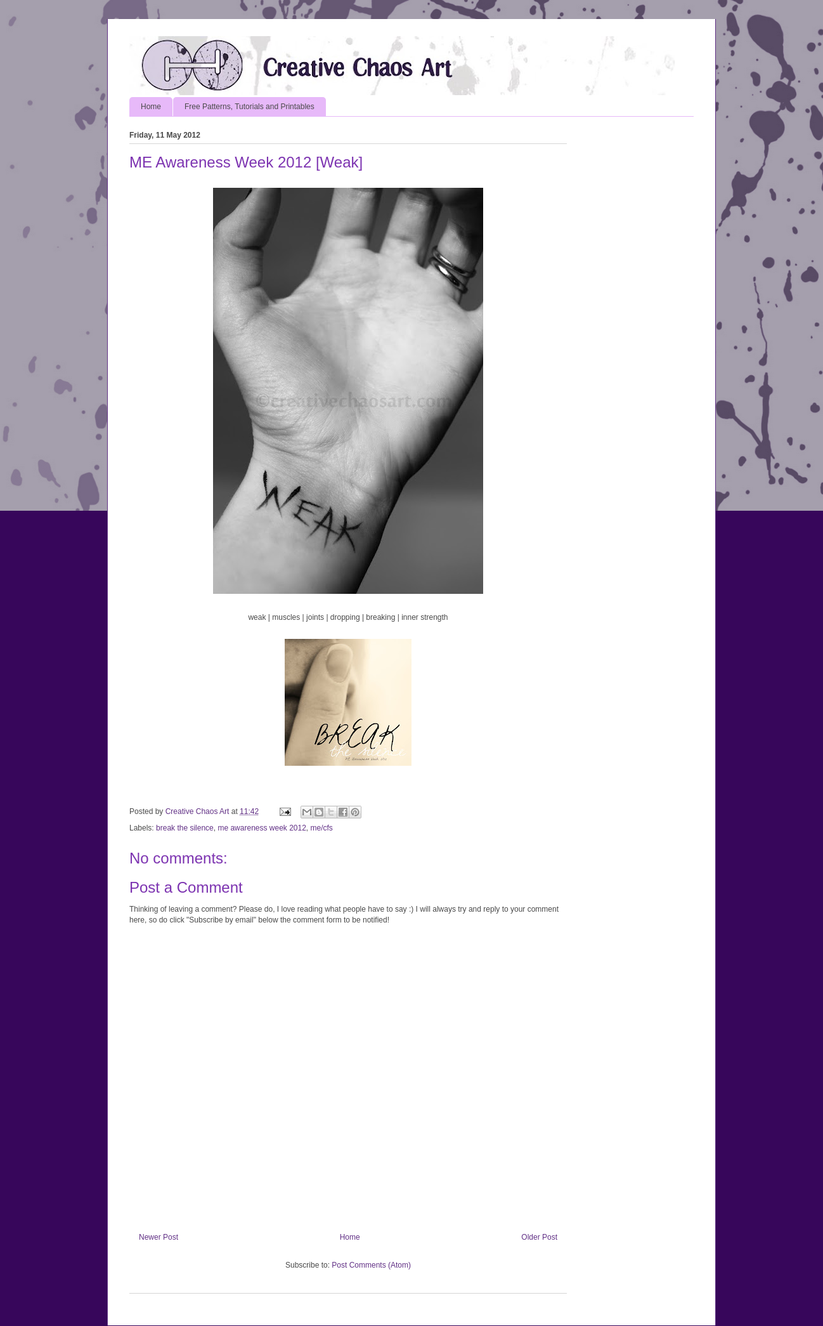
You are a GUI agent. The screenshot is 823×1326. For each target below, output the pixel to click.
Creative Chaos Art (198, 811)
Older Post (539, 1237)
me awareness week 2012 (261, 828)
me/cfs (322, 828)
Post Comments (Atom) (371, 1265)
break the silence (185, 828)
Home (151, 106)
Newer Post (158, 1237)
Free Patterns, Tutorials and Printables (249, 106)
